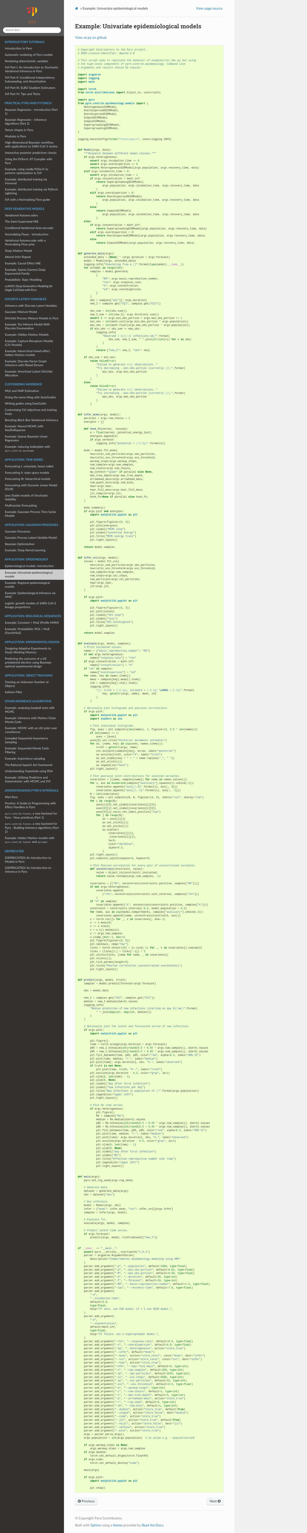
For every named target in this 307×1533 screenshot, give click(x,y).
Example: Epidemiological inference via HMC (30, 595)
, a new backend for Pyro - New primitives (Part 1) (31, 815)
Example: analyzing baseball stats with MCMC (30, 709)
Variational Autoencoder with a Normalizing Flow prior (25, 242)
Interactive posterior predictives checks (30, 152)
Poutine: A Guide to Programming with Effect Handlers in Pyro (30, 805)
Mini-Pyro (11, 797)
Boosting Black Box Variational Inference (31, 420)
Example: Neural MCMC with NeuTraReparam (24, 428)
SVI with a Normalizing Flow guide (27, 199)
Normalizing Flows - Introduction (26, 234)
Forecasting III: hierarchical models (27, 479)
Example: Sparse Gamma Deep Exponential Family (25, 271)
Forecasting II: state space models (27, 472)
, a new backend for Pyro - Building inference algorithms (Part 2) (32, 827)
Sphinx (96, 1525)
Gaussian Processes (17, 531)
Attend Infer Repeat (18, 257)
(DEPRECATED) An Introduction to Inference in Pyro (28, 869)
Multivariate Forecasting (21, 505)
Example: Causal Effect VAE (23, 263)
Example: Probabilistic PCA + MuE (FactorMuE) (27, 631)
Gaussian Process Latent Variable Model (31, 537)
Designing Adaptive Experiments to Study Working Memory (28, 650)
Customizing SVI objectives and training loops (31, 411)
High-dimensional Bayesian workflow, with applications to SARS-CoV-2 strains (31, 144)
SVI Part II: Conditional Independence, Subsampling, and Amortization (30, 79)
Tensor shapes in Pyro (19, 130)
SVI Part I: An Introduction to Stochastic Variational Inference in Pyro (31, 69)
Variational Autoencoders (21, 215)
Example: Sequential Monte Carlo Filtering (27, 750)
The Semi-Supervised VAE (21, 221)
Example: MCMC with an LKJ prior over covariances (31, 730)
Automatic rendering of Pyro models (29, 54)
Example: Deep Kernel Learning (25, 550)
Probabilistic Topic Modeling (23, 279)
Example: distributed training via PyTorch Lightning (31, 191)
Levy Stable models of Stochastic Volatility (26, 497)
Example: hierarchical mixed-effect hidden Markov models (27, 353)
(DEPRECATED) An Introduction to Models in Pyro (28, 859)
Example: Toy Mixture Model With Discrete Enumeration (27, 326)
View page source (209, 8)
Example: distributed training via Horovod (26, 181)
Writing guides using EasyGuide (25, 403)
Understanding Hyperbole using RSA (29, 771)
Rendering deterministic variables (26, 61)
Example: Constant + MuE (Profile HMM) (32, 622)
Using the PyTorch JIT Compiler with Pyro (28, 161)
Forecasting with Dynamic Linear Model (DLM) (31, 487)
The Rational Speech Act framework (28, 765)
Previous (86, 1501)
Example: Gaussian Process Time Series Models (30, 513)
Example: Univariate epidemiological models (28, 574)
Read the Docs (152, 1525)
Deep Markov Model (18, 250)
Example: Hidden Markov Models (27, 334)
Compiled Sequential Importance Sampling (26, 740)
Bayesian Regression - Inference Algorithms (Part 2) (25, 121)
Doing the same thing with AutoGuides (30, 397)
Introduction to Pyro (18, 48)
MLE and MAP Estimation (22, 391)
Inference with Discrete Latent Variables (31, 305)
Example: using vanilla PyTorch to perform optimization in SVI (26, 171)
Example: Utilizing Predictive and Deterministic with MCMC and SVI (28, 779)
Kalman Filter (13, 692)
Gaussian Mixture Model (21, 312)
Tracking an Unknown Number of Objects (27, 684)
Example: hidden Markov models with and (29, 840)
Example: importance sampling (25, 758)
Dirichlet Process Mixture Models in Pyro (31, 318)
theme (117, 1525)
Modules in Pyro (15, 136)
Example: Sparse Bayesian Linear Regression (26, 438)
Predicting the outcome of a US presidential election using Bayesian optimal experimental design (28, 662)
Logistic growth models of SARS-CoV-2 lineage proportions (30, 605)
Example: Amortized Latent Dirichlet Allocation (28, 373)
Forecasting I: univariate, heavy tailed (29, 466)
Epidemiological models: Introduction (29, 566)
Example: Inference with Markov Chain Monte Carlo (30, 720)
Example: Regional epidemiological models (27, 584)
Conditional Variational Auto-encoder (29, 228)
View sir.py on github (91, 37)
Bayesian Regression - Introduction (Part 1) (31, 111)
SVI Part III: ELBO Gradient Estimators (30, 87)
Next (215, 1501)
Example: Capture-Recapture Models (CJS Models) (29, 343)
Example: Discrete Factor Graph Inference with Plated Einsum (26, 363)
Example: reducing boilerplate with (27, 448)
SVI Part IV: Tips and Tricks (22, 94)
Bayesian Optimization (20, 544)
